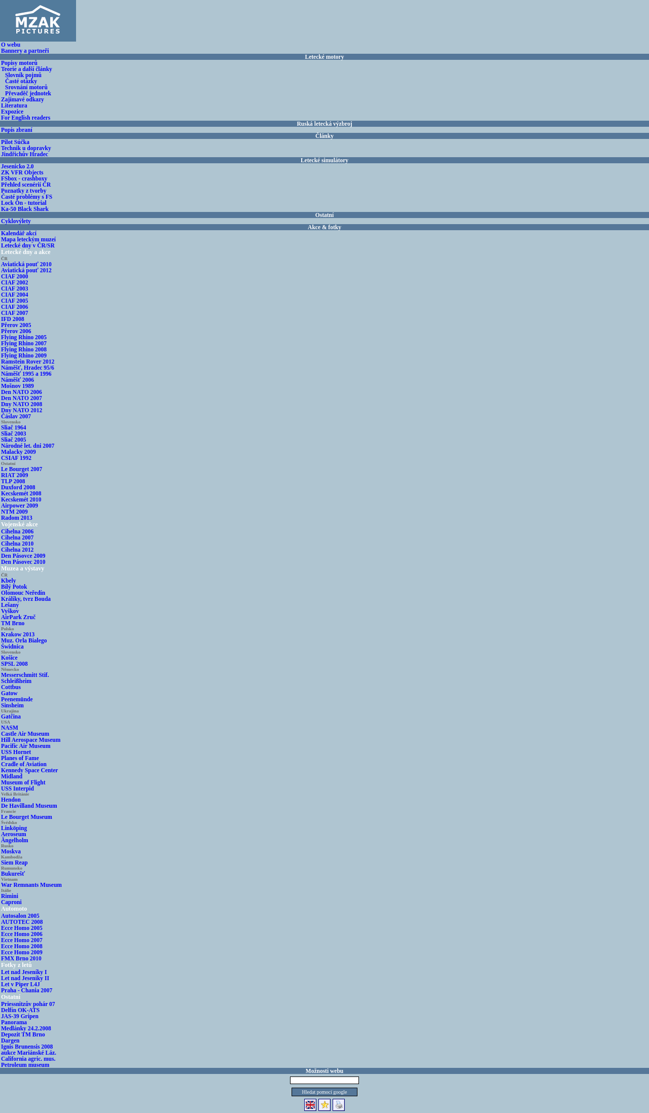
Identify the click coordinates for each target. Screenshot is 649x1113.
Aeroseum (13, 834)
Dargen (10, 1040)
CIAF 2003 (14, 288)
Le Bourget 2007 (21, 469)
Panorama (14, 1022)
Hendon (11, 800)
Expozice (12, 112)
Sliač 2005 (13, 440)
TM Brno (12, 623)
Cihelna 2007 (17, 537)
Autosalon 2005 (20, 916)
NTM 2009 (14, 512)
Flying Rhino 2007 (24, 343)
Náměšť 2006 (17, 380)
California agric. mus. (28, 1059)
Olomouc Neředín (23, 593)
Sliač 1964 (13, 427)
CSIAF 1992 (16, 458)
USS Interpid (17, 788)
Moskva (11, 851)
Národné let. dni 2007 (27, 446)
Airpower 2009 (19, 505)
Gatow (9, 693)
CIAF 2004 (14, 295)
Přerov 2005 (16, 325)
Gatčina (11, 716)
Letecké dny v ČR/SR (28, 245)
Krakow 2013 (17, 634)
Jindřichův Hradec (24, 154)
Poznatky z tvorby (23, 191)
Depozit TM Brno (23, 1034)
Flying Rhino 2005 (24, 337)
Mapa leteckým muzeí (28, 239)
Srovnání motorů (26, 87)
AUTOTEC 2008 (22, 922)
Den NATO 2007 (21, 398)
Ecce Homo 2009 (22, 952)
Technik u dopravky (26, 148)
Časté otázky (21, 81)
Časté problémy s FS (26, 197)
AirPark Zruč (18, 617)
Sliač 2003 (13, 433)
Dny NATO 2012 (21, 410)
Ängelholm (14, 840)
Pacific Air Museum (26, 746)
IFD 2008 (12, 319)
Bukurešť (13, 874)
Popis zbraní (16, 130)
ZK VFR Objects (22, 172)
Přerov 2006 (16, 331)
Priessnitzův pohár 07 (28, 1004)
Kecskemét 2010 (21, 499)
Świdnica (12, 646)
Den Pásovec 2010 (23, 562)
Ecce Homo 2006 (22, 934)
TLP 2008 (13, 481)
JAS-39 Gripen (20, 1016)
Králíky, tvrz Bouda (26, 599)
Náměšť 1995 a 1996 (26, 374)
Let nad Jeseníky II (25, 978)
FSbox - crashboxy (24, 178)
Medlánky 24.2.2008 (26, 1028)
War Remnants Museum (31, 885)
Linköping (14, 828)
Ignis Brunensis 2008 (27, 1047)
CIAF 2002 (14, 282)
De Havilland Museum (29, 806)
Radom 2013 (16, 518)
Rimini (9, 896)
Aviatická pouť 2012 (26, 270)
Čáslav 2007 (16, 416)
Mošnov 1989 (17, 386)
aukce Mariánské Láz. (28, 1053)
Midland (11, 776)
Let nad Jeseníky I (24, 972)
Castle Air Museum (25, 734)
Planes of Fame (20, 758)
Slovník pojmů (23, 75)
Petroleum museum (25, 1065)
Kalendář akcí (19, 233)
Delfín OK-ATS (20, 1010)
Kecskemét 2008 (21, 493)
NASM (9, 728)
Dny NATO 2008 (21, 404)
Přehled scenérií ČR (26, 185)
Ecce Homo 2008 (22, 946)
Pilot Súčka (15, 142)
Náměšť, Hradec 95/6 (27, 368)
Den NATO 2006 (21, 392)
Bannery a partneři (25, 51)
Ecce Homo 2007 (22, 940)
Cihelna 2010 (17, 544)
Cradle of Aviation (24, 764)
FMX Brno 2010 (21, 958)
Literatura (14, 105)
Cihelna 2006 (17, 531)
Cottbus (11, 687)
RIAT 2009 (14, 475)
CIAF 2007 (14, 313)
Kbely (8, 581)
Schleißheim (16, 681)
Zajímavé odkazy (22, 99)
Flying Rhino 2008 (24, 349)
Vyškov (10, 611)
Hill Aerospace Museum (30, 740)
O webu (10, 45)
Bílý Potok (14, 587)
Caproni (11, 902)
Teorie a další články (26, 69)
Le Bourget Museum (26, 817)
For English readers (25, 118)
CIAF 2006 (14, 307)
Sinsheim (12, 705)
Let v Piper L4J (20, 984)
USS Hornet (16, 752)
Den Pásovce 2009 (23, 556)
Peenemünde (17, 699)
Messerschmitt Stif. (25, 675)
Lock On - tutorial (24, 203)
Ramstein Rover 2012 (27, 361)
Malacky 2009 (18, 452)
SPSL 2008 (14, 664)
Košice (9, 658)
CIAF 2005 (14, 301)
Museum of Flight (23, 782)
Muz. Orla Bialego (24, 640)
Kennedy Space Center (29, 770)
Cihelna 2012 (17, 550)
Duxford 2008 (18, 487)
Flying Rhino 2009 (24, 355)
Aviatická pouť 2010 (26, 264)
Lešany (10, 605)
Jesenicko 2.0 (17, 166)
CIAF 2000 (14, 276)
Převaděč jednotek (28, 93)
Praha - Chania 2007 (26, 990)
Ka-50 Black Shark (25, 209)
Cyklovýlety (16, 221)
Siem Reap (14, 862)
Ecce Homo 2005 (22, 928)
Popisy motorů (19, 63)
